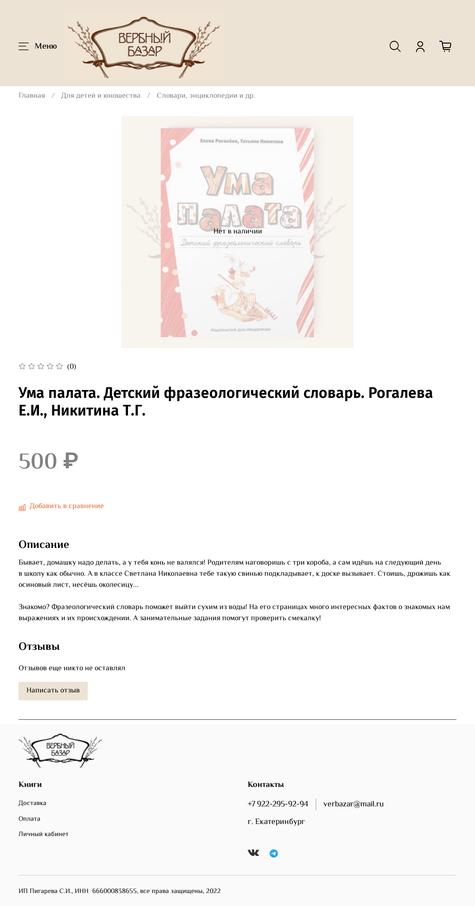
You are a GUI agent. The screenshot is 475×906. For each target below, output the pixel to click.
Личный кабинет (44, 835)
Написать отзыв (53, 691)
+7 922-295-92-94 (278, 804)
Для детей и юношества (101, 96)
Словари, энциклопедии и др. (206, 96)
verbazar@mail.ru (353, 804)
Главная (32, 96)
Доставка (32, 804)
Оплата (29, 819)
